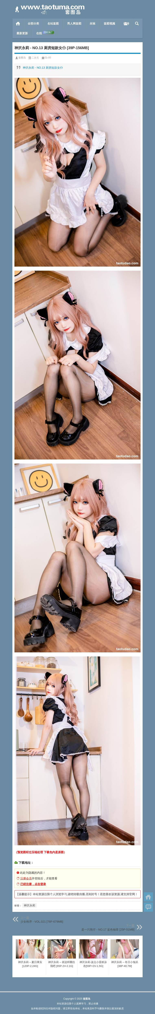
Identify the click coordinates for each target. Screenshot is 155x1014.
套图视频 (109, 23)
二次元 (35, 57)
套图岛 (22, 57)
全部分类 (33, 23)
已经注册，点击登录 (33, 884)
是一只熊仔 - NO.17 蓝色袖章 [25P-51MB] (107, 929)
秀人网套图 (74, 23)
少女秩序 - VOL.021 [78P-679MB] (42, 921)
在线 (45, 33)
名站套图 (53, 23)
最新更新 (22, 33)
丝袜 (92, 23)
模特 (126, 23)
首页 (18, 23)
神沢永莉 (29, 905)
